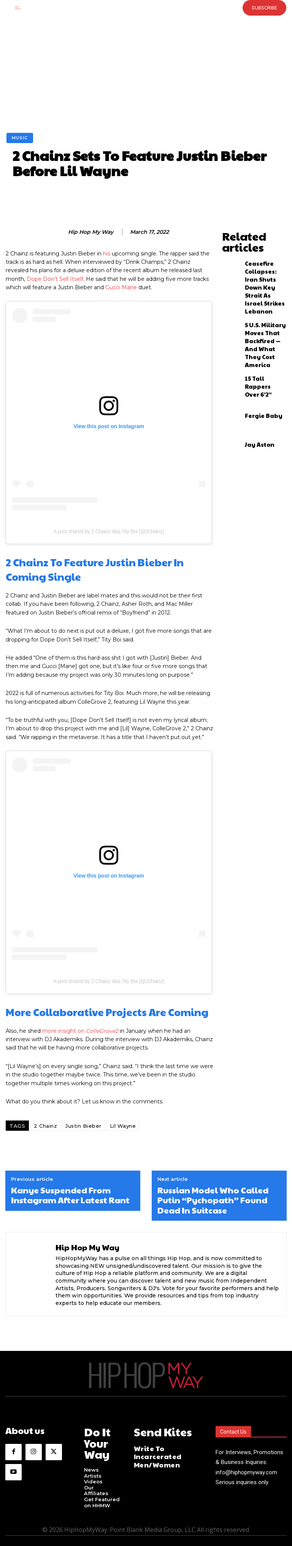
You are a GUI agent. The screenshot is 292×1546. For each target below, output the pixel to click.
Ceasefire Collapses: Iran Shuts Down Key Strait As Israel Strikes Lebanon (262, 258)
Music (19, 138)
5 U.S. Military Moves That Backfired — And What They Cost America (262, 290)
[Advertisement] (146, 76)
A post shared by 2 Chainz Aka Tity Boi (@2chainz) (108, 531)
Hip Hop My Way (90, 232)
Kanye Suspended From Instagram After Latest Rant (70, 1195)
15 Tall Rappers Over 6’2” (261, 320)
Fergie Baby (258, 349)
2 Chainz (45, 1126)
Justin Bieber (83, 1126)
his (106, 253)
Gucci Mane (121, 287)
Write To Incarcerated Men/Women (165, 1447)
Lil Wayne (123, 1126)
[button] (134, 8)
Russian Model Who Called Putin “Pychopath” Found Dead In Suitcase (212, 1200)
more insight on (80, 1031)
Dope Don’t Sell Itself (55, 279)
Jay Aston (255, 378)
